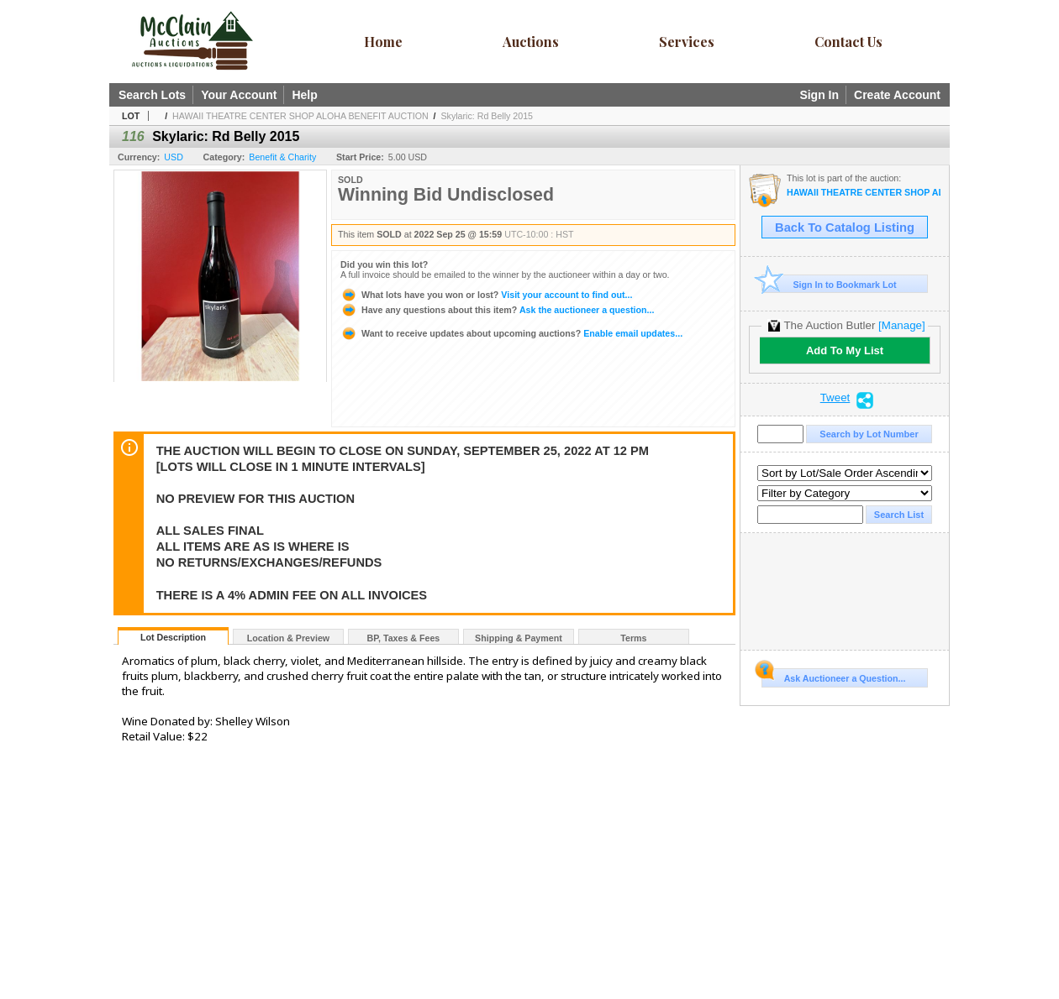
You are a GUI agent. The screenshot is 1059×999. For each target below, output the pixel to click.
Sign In (819, 95)
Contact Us (848, 41)
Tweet (835, 398)
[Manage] (901, 325)
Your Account (239, 95)
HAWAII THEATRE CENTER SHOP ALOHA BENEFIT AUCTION (300, 116)
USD (173, 157)
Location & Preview (288, 638)
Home (383, 41)
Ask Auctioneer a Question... (833, 675)
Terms (633, 638)
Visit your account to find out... (486, 295)
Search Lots (152, 95)
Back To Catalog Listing (844, 227)
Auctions (531, 41)
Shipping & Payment (518, 638)
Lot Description (173, 637)
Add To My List (844, 350)
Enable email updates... (511, 333)
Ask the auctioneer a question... (497, 310)
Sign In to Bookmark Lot (829, 284)
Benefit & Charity (282, 157)
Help (304, 95)
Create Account (897, 95)
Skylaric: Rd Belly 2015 (486, 116)
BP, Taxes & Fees (403, 638)
